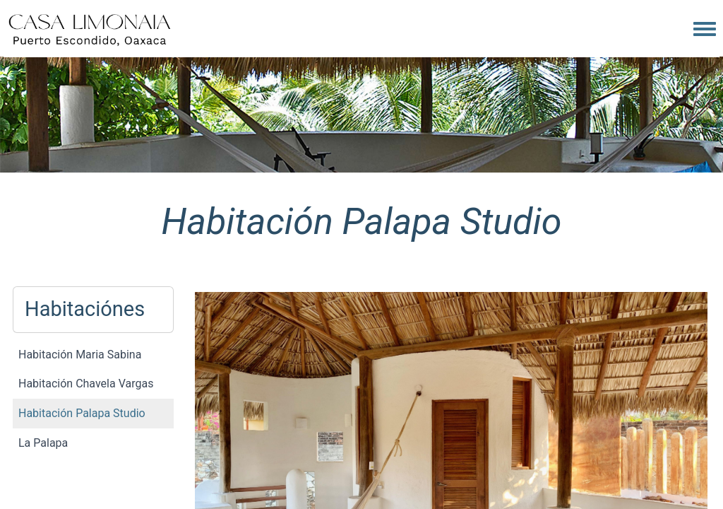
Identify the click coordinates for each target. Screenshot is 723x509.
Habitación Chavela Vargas (85, 383)
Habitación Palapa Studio (81, 413)
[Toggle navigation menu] (704, 30)
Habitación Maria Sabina (79, 354)
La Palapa (43, 443)
